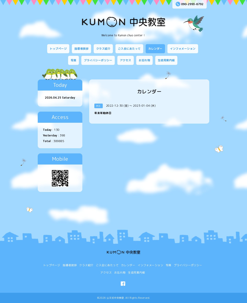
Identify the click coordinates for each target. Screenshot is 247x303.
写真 (73, 60)
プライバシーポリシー (98, 60)
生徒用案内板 (166, 60)
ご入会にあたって (129, 48)
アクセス (125, 60)
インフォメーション (183, 48)
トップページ (58, 48)
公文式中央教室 (115, 297)
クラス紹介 (103, 48)
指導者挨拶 (81, 48)
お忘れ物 (144, 60)
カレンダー (155, 48)
